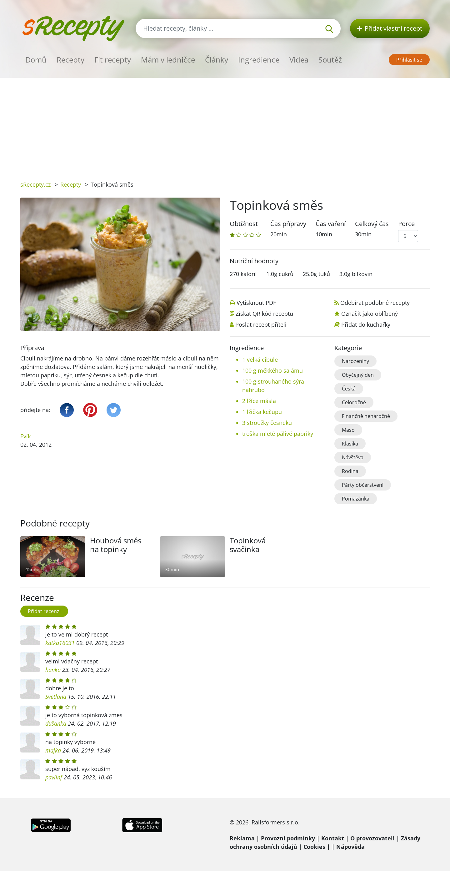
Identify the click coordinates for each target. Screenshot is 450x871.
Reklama (242, 838)
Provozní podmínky (288, 838)
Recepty (70, 59)
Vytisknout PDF (256, 302)
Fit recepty (112, 59)
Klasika (350, 443)
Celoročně (354, 402)
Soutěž (330, 59)
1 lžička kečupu (262, 411)
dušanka (55, 723)
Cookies (314, 846)
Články (216, 59)
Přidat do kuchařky (365, 324)
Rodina (350, 471)
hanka (53, 669)
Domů (36, 59)
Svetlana (55, 696)
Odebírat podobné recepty (375, 302)
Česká (349, 388)
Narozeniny (355, 361)
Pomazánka (355, 498)
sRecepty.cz (35, 184)
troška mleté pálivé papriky (277, 433)
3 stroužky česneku (267, 422)
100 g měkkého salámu (272, 370)
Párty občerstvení (362, 484)
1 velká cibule (260, 359)
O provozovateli (372, 838)
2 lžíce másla (259, 401)
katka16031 (60, 643)
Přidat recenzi (44, 611)
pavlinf (53, 777)
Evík (25, 436)
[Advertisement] (225, 125)
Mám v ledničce (168, 59)
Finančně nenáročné (366, 416)
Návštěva (352, 457)
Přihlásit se (409, 59)
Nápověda (350, 846)
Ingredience (258, 59)
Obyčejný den (358, 374)
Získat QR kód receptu (264, 313)
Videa (298, 59)
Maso (348, 429)
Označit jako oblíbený (369, 313)
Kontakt (332, 838)
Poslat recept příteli (261, 324)
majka (53, 750)
